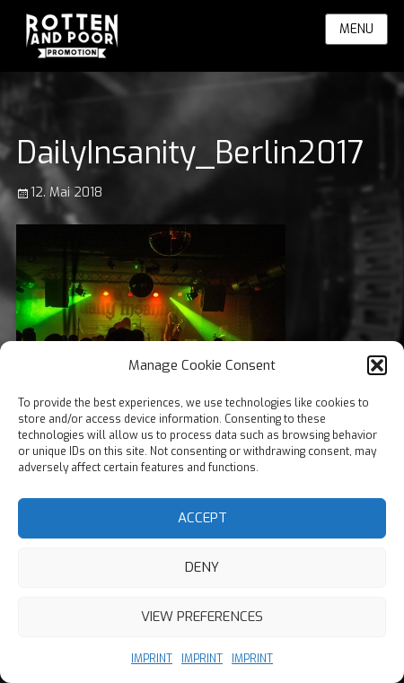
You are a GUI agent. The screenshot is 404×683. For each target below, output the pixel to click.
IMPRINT (151, 659)
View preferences (202, 617)
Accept (202, 518)
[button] (377, 365)
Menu (356, 29)
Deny (202, 567)
